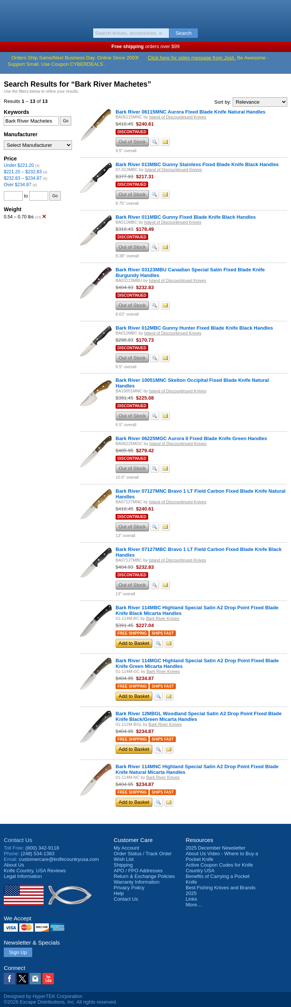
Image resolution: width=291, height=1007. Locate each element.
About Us (14, 865)
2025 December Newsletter (216, 848)
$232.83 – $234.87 (23, 178)
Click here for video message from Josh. (192, 58)
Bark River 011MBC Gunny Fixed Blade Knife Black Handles (186, 217)
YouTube (48, 978)
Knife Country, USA (145, 13)
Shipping (123, 865)
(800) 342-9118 (42, 848)
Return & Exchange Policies (144, 876)
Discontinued (131, 132)
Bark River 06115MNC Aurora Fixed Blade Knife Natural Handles (190, 112)
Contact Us (18, 840)
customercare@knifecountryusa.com (59, 859)
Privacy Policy (129, 887)
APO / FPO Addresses (138, 870)
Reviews (35, 870)
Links (191, 899)
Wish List (124, 859)
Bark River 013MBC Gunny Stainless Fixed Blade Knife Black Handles (197, 164)
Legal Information (23, 876)
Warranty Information (137, 882)
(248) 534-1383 (38, 853)
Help (119, 893)
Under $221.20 (19, 165)
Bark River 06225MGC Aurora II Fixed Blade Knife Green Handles (191, 438)
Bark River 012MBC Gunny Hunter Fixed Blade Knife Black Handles (194, 328)
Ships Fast (163, 633)
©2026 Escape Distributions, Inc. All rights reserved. (60, 1002)
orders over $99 (145, 46)
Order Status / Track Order (143, 853)
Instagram (35, 978)
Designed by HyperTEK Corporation (43, 996)
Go (65, 120)
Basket (281, 12)
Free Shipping (132, 633)
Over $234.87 (17, 184)
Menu (9, 12)
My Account (126, 848)
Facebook (9, 978)
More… (194, 904)
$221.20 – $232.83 (23, 171)
